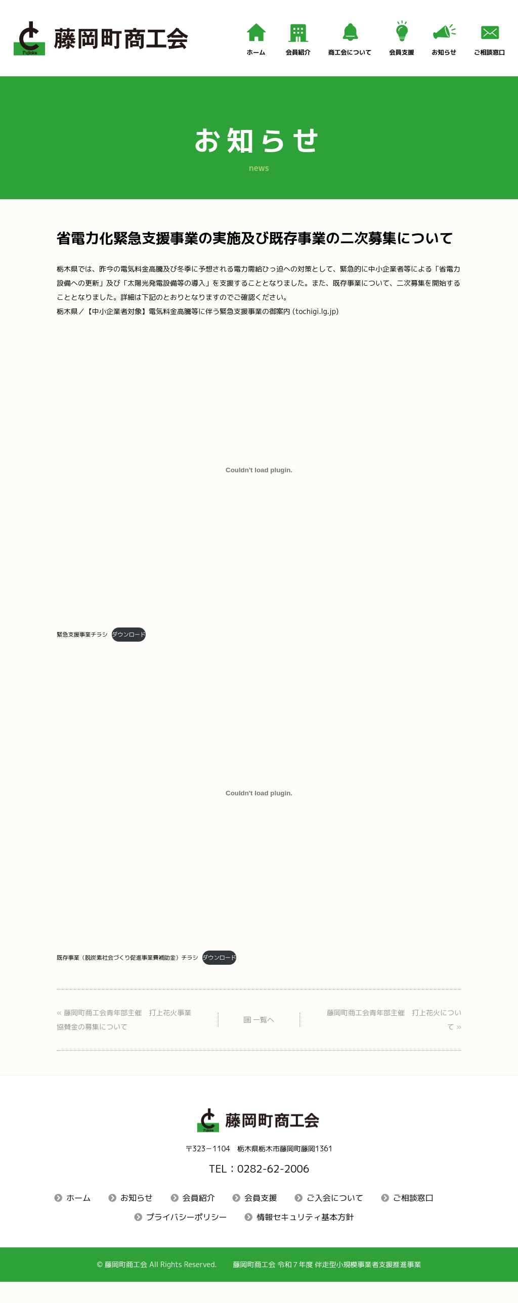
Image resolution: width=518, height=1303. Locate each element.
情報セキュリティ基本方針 (305, 1236)
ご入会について (335, 1217)
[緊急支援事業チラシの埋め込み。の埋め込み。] (259, 478)
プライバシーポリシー (186, 1236)
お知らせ (136, 1217)
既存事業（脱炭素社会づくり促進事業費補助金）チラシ (138, 970)
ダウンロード (139, 644)
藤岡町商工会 (108, 1284)
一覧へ (259, 1035)
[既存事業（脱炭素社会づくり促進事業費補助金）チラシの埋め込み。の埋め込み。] (259, 804)
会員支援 (260, 1217)
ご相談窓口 (413, 1217)
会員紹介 (199, 1217)
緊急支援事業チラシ (86, 644)
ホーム (78, 1217)
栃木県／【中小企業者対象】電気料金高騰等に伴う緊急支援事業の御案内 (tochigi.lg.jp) (218, 318)
